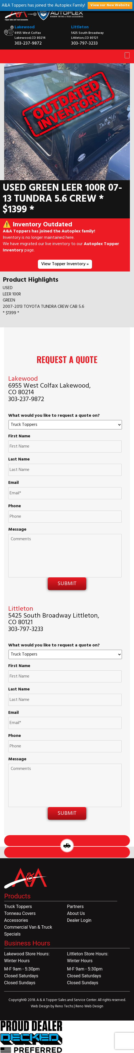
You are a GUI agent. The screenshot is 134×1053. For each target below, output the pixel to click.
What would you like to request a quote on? (54, 416)
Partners (75, 906)
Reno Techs (64, 1006)
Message (17, 530)
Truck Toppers (18, 906)
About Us (76, 913)
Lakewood (25, 27)
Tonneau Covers (20, 913)
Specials (12, 934)
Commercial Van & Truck (28, 927)
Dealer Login (79, 920)
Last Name (19, 459)
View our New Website (110, 5)
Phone (14, 506)
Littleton (80, 27)
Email (13, 483)
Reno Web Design (89, 1006)
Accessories (16, 920)
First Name (19, 436)
